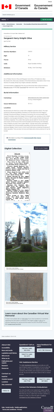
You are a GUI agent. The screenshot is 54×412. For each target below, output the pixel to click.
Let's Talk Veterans (44, 350)
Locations (5, 382)
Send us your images (41, 148)
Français (50, 1)
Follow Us (6, 391)
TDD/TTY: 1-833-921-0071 (27, 355)
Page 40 (17, 85)
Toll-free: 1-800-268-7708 (27, 380)
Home (3, 24)
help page (25, 318)
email (35, 320)
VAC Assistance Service (29, 365)
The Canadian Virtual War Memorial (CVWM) (35, 24)
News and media (7, 350)
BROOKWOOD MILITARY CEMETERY (38, 97)
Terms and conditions (9, 409)
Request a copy (8, 87)
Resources (5, 368)
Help (3, 407)
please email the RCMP (14, 324)
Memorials (19, 24)
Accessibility (6, 347)
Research (5, 365)
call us (41, 320)
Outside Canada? (7, 379)
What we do (5, 358)
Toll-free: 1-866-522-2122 (27, 349)
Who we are (5, 355)
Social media (9, 407)
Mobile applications (21, 407)
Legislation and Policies (9, 353)
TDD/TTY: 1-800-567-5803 (44, 380)
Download (23, 87)
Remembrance (11, 24)
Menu (4, 19)
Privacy (19, 409)
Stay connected (7, 384)
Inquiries (4, 376)
